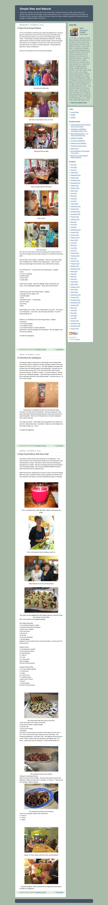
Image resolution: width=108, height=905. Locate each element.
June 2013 (74, 224)
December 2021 (75, 302)
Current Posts (75, 328)
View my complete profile (79, 102)
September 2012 (76, 206)
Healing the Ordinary (77, 138)
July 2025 (73, 318)
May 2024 (74, 308)
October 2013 (75, 232)
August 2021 (74, 292)
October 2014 (75, 253)
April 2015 (74, 258)
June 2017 (74, 279)
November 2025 (75, 323)
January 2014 (75, 235)
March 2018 (74, 284)
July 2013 (73, 227)
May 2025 (74, 313)
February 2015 (75, 256)
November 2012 (75, 211)
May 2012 (74, 196)
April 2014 (74, 243)
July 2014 (73, 250)
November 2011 (75, 180)
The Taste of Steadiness (78, 141)
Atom (77, 339)
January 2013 (75, 217)
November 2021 (75, 300)
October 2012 (75, 209)
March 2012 (74, 191)
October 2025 (75, 321)
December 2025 (75, 326)
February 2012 (75, 188)
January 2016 (75, 261)
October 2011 (75, 178)
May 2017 (74, 276)
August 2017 (74, 282)
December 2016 (75, 269)
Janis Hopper (83, 30)
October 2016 (75, 266)
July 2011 (73, 170)
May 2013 (74, 222)
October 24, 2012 (41, 349)
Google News (75, 112)
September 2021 (76, 295)
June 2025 (74, 315)
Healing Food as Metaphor (78, 143)
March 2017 (74, 271)
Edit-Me (73, 115)
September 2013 (76, 230)
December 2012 (75, 214)
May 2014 (74, 245)
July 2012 (73, 201)
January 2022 (75, 305)
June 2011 (74, 167)
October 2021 (75, 297)
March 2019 (74, 289)
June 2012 (74, 198)
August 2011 (74, 172)
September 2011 (76, 175)
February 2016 (75, 263)
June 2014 (74, 248)
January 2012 (75, 185)
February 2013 (75, 219)
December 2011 (75, 183)
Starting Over (75, 148)
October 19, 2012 (41, 445)
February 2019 (75, 287)
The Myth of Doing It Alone (78, 146)
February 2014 (75, 237)
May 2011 (74, 164)
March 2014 (74, 240)
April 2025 (74, 310)
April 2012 (74, 193)
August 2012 (74, 204)
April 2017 (74, 274)
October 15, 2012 (41, 892)
